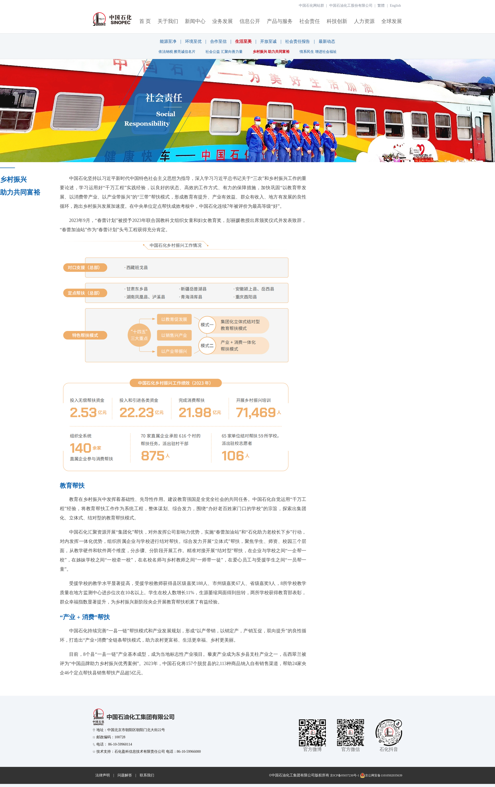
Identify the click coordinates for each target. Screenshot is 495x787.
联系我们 (147, 775)
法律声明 (102, 775)
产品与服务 (280, 21)
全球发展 (391, 21)
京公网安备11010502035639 (381, 775)
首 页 (145, 21)
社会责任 (309, 21)
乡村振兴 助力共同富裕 (271, 52)
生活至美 (243, 41)
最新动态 (327, 41)
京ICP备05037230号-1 (344, 775)
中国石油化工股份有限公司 (351, 5)
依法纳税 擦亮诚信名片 (177, 52)
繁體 (381, 5)
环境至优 (193, 41)
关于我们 (168, 21)
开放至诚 (268, 41)
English (395, 5)
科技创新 (337, 21)
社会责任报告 (297, 41)
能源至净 (168, 41)
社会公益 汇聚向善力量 (224, 52)
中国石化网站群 (311, 5)
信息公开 (250, 21)
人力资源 (364, 21)
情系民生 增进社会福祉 (318, 52)
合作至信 (218, 41)
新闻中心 (195, 21)
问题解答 (125, 775)
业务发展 (222, 21)
